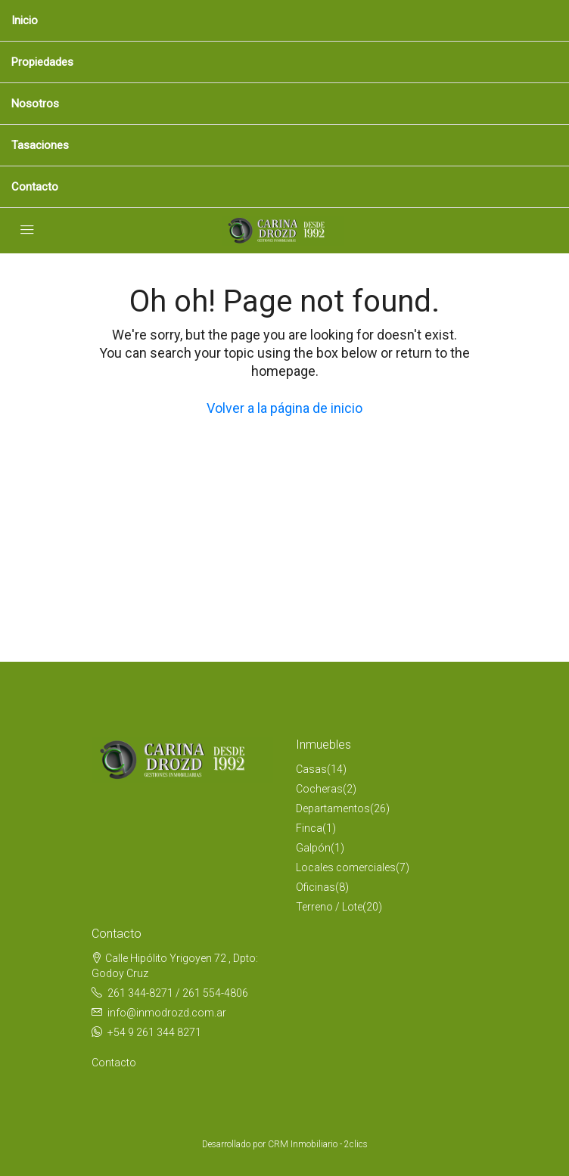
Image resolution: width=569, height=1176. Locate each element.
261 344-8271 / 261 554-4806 (177, 993)
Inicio (24, 20)
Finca (309, 828)
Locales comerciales (346, 867)
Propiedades (42, 62)
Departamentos (333, 808)
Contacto (34, 187)
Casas (311, 769)
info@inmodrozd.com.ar (166, 1013)
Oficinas (315, 887)
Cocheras (319, 789)
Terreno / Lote (329, 907)
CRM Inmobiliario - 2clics (318, 1144)
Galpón (313, 848)
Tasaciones (40, 145)
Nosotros (35, 103)
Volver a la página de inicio (284, 408)
